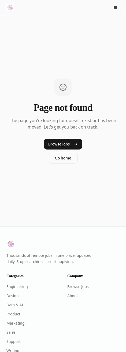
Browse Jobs (78, 286)
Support (13, 341)
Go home (63, 158)
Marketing (15, 323)
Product (13, 314)
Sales (11, 332)
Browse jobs (63, 144)
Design (12, 295)
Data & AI (14, 304)
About (72, 295)
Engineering (17, 286)
